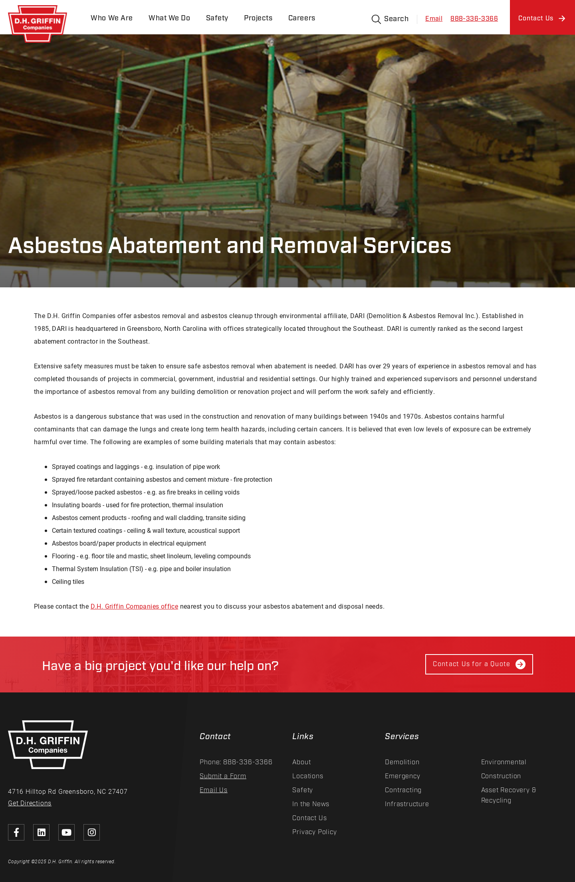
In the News (310, 804)
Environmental (504, 762)
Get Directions (30, 803)
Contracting (403, 790)
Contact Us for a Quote (479, 664)
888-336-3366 (474, 19)
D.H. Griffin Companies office (134, 606)
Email (433, 19)
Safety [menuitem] (218, 18)
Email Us (213, 790)
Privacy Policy (314, 832)
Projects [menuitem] (259, 18)
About (301, 762)
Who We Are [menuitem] (112, 18)
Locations (307, 776)
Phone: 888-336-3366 (236, 762)
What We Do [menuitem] (170, 18)
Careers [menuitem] (303, 18)
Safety (302, 790)
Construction (501, 776)
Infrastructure (407, 804)
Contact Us (309, 818)
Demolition (402, 762)
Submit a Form (223, 776)
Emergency (402, 776)
